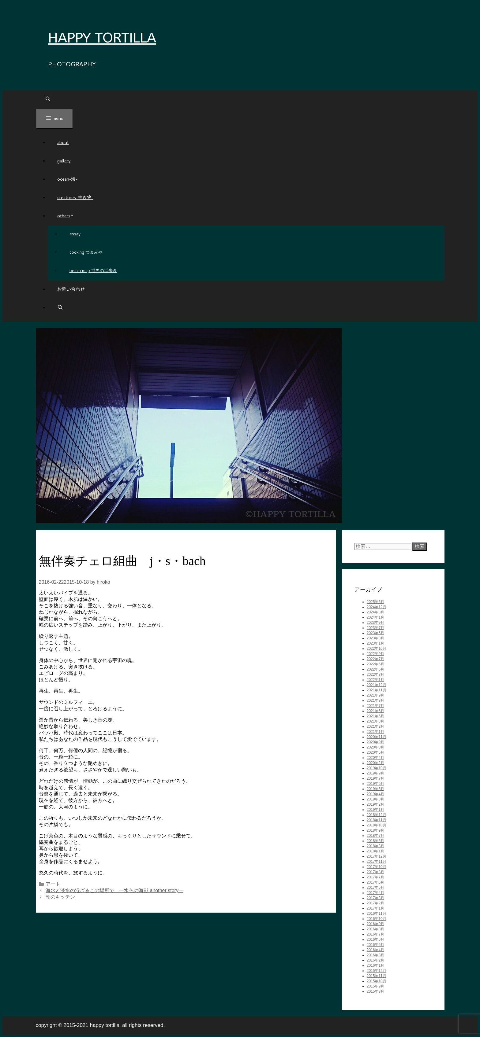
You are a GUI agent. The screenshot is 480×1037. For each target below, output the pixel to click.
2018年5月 (375, 841)
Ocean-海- (67, 179)
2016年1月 (375, 965)
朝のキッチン (60, 896)
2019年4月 (375, 794)
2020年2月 (375, 763)
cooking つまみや (86, 252)
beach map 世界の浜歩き (93, 271)
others (65, 216)
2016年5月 (375, 945)
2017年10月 (376, 867)
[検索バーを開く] (48, 99)
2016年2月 (375, 960)
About (63, 143)
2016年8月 (375, 929)
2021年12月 (376, 685)
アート (53, 884)
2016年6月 (375, 939)
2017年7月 (375, 877)
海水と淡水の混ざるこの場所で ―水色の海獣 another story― (114, 890)
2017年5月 (375, 887)
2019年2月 (375, 804)
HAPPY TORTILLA (102, 38)
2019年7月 (375, 778)
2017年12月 (376, 856)
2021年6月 (375, 711)
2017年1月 (375, 908)
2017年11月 (376, 861)
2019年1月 (375, 809)
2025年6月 (375, 602)
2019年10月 (376, 768)
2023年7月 (375, 628)
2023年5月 (375, 633)
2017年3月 (375, 898)
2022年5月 (375, 669)
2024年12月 (376, 607)
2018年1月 (375, 851)
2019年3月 (375, 799)
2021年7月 (375, 706)
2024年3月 (375, 612)
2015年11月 (376, 976)
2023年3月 (375, 638)
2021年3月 (375, 721)
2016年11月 (376, 913)
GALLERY (64, 161)
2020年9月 (375, 742)
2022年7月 (375, 659)
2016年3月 (375, 955)
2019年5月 (375, 789)
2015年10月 (376, 981)
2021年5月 (375, 716)
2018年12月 (376, 815)
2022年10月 (376, 648)
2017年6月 (375, 882)
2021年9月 (375, 695)
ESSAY (75, 234)
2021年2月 (375, 726)
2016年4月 (375, 950)
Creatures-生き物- (75, 198)
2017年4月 (375, 893)
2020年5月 (375, 752)
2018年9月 (375, 830)
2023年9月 (375, 622)
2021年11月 (376, 690)
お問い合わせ (71, 289)
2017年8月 (375, 872)
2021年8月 (375, 700)
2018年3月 (375, 846)
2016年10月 (376, 919)
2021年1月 (375, 732)
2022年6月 (375, 664)
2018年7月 (375, 835)
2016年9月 (375, 924)
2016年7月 (375, 934)
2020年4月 (375, 758)
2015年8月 (375, 991)
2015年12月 (376, 971)
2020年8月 (375, 747)
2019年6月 (375, 783)
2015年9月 (375, 986)
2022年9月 (375, 654)
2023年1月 (375, 643)
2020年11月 (376, 737)
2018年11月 (376, 820)
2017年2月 (375, 903)
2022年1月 (375, 680)
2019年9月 (375, 773)
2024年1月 (375, 617)
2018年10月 (376, 825)
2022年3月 (375, 674)
